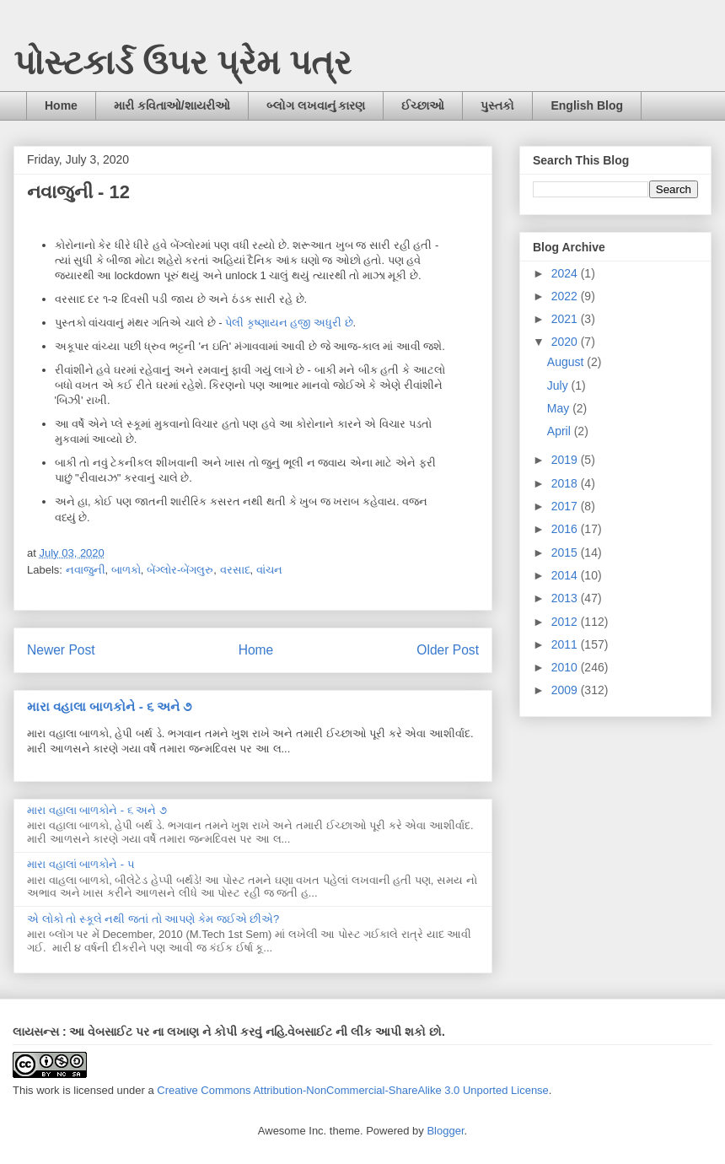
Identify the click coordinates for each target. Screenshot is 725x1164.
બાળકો (126, 569)
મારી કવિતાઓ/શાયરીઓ (172, 105)
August (567, 362)
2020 (566, 341)
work (47, 1090)
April (560, 431)
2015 (566, 552)
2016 (566, 529)
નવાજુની (85, 569)
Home (61, 105)
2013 (566, 598)
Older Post (447, 650)
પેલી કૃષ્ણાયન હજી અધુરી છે (288, 322)
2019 (566, 459)
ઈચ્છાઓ (422, 105)
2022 (566, 296)
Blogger (445, 1130)
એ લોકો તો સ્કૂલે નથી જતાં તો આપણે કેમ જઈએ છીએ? (153, 919)
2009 (566, 690)
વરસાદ (235, 569)
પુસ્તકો (497, 105)
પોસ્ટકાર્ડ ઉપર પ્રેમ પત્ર (182, 62)
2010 (566, 667)
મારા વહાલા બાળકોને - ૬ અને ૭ (109, 706)
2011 (566, 644)
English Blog (586, 105)
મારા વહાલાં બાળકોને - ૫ (81, 864)
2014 (566, 575)
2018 (566, 483)
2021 (566, 319)
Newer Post (61, 650)
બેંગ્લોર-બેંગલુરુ (180, 569)
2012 (566, 621)
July (559, 385)
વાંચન (269, 569)
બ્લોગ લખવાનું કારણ (316, 105)
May (559, 408)
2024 (566, 273)
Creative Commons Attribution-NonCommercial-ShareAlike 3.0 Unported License (353, 1090)
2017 (566, 506)
